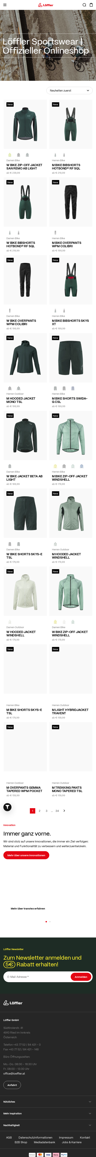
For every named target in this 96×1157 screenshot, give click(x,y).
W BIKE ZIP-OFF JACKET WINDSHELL (70, 633)
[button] (46, 921)
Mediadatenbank (44, 1142)
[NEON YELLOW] (9, 154)
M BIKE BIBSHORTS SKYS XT (70, 322)
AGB (9, 1137)
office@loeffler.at (14, 1073)
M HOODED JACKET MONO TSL (20, 400)
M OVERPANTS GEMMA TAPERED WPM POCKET (24, 789)
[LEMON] (55, 466)
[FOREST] (27, 154)
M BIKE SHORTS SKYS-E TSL (24, 711)
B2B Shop (21, 1142)
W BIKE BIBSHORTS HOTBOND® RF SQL (20, 244)
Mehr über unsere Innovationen (26, 855)
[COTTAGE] (73, 466)
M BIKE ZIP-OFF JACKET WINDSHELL (70, 477)
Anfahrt (12, 1085)
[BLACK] (9, 544)
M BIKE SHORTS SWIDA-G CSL (69, 400)
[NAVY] (73, 388)
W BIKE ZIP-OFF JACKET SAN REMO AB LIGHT (24, 166)
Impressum (66, 1137)
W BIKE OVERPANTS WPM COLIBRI (21, 322)
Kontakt (85, 1137)
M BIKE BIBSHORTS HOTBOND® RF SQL (66, 166)
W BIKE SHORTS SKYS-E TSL (24, 555)
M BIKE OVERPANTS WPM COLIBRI (66, 244)
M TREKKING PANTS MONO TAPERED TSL (67, 789)
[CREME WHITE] (9, 622)
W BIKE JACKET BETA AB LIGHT (24, 477)
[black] (18, 154)
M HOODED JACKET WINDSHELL (66, 555)
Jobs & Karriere (71, 1142)
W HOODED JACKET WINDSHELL (21, 633)
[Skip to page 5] (52, 811)
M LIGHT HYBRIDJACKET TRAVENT (70, 711)
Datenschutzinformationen (35, 1137)
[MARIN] (81, 466)
